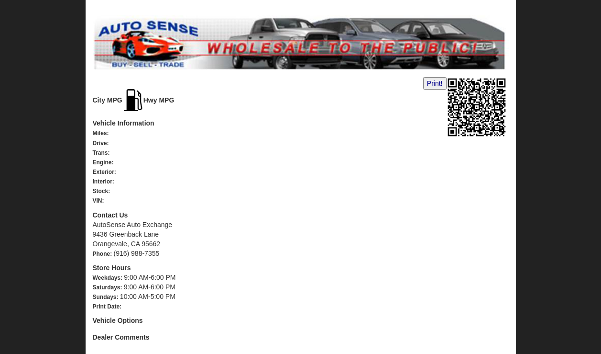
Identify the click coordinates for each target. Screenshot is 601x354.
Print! (435, 83)
